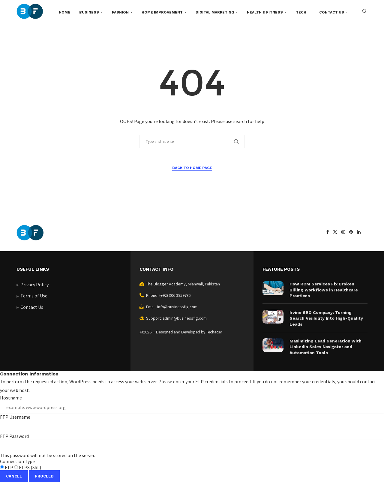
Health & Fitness (265, 12)
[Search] (365, 12)
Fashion (120, 12)
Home (64, 12)
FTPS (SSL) (27, 467)
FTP (7, 467)
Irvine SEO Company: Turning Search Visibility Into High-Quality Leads (326, 318)
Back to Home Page (192, 168)
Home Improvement (162, 12)
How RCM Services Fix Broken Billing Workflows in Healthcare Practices (324, 290)
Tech (301, 12)
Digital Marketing (215, 12)
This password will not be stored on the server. (192, 445)
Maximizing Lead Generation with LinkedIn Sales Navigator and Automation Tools (326, 347)
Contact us (331, 12)
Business (89, 12)
